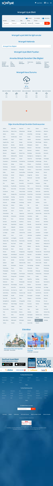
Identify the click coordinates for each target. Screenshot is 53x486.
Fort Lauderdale (22, 188)
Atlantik (29, 139)
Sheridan (21, 295)
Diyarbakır (4, 395)
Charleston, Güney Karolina (6, 161)
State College (14, 303)
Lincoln (20, 235)
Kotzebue (21, 227)
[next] (49, 344)
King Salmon (13, 224)
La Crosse (29, 227)
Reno (12, 281)
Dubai (45, 377)
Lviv (28, 380)
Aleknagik (29, 131)
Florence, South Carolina (39, 186)
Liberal (4, 235)
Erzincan (21, 395)
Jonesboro (29, 216)
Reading (37, 279)
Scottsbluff (5, 295)
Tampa (4, 306)
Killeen (4, 188)
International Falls (6, 213)
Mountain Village (39, 251)
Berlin (37, 377)
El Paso (12, 180)
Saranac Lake (22, 292)
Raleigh (21, 279)
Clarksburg (5, 166)
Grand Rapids (6, 197)
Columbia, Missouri (47, 166)
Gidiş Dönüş (45, 18)
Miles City (38, 246)
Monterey (13, 251)
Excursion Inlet (30, 183)
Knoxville (46, 224)
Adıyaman (12, 391)
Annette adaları (14, 136)
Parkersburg (5, 268)
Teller (20, 306)
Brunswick (46, 153)
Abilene (4, 128)
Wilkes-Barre (5, 320)
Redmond (5, 281)
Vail (20, 177)
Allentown (46, 131)
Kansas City (13, 221)
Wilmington (21, 320)
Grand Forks (30, 194)
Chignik (20, 164)
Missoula (21, 249)
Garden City (46, 191)
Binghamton (5, 147)
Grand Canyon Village (22, 186)
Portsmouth (46, 273)
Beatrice (45, 142)
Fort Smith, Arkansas (47, 188)
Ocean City (13, 287)
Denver (45, 172)
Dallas (4, 172)
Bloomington (46, 147)
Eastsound (29, 177)
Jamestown (13, 216)
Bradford (37, 150)
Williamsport (13, 320)
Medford (37, 243)
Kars (45, 398)
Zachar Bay (29, 323)
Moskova (38, 380)
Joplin (37, 216)
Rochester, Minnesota (6, 284)
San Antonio (38, 287)
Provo (28, 276)
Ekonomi (28, 18)
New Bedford (38, 254)
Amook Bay (29, 134)
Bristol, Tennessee (22, 153)
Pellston (21, 268)
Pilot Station (30, 271)
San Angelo (29, 287)
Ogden (12, 262)
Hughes (37, 208)
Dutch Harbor (14, 312)
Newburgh (38, 257)
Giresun (46, 395)
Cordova (29, 169)
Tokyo (20, 382)
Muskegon (5, 254)
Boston (20, 150)
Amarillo (21, 134)
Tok (36, 306)
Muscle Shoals (47, 251)
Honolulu (5, 208)
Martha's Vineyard (47, 240)
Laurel (45, 202)
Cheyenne (5, 164)
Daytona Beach (22, 172)
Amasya (29, 391)
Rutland (29, 284)
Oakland (4, 262)
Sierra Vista (13, 188)
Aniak (4, 136)
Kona (12, 218)
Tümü (26, 385)
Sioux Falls (13, 298)
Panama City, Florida (47, 265)
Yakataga (46, 320)
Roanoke (37, 281)
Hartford (37, 202)
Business (36, 18)
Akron (28, 128)
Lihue (12, 235)
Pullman (45, 276)
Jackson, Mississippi (39, 213)
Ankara (37, 391)
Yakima (4, 323)
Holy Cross (46, 205)
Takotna (37, 303)
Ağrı (20, 391)
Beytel (37, 145)
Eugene (12, 183)
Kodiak (4, 227)
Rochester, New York (47, 281)
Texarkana (29, 306)
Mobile (28, 249)
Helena (12, 205)
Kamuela (5, 221)
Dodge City (29, 175)
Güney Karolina (39, 166)
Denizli (45, 393)
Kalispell (37, 218)
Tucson (20, 309)
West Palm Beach (14, 317)
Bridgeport (13, 153)
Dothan (37, 175)
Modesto (37, 249)
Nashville (29, 254)
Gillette (4, 194)
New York (21, 257)
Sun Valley (29, 199)
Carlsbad (13, 158)
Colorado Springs (31, 166)
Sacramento (38, 284)
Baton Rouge (38, 142)
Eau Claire (38, 177)
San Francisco (6, 290)
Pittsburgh (38, 271)
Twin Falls (46, 309)
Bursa (28, 393)
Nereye (13, 20)
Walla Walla (21, 314)
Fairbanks (38, 183)
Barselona (21, 377)
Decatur (37, 172)
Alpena (4, 134)
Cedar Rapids (38, 158)
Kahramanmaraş (39, 398)
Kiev (11, 380)
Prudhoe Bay (30, 172)
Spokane (46, 298)
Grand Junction (47, 194)
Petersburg (46, 268)
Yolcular (35, 20)
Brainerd (45, 150)
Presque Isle (13, 276)
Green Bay (29, 197)
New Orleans (13, 257)
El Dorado (5, 180)
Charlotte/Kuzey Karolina (22, 161)
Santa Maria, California (6, 292)
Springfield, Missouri (14, 301)
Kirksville (29, 224)
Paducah (21, 265)
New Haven (5, 257)
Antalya (46, 391)
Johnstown (21, 216)
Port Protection (22, 273)
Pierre (20, 271)
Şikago (12, 164)
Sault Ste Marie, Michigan (39, 292)
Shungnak (38, 295)
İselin (28, 257)
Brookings (29, 153)
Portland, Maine (39, 273)
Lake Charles (6, 229)
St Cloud (29, 301)
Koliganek (13, 227)
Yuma (20, 323)
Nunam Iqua (38, 260)
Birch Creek (13, 147)
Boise (12, 150)
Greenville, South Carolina (47, 197)
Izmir (28, 398)
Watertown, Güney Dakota (6, 317)
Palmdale (38, 265)
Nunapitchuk (46, 260)
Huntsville (5, 210)
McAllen (21, 243)
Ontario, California (39, 262)
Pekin (3, 382)
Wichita (37, 317)
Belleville (21, 145)
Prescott (5, 276)
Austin (12, 142)
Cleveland (13, 166)
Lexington (46, 232)
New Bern (46, 254)
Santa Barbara (47, 290)
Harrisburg (21, 202)
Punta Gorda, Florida (6, 279)
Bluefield (5, 150)
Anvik (20, 136)
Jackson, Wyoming (31, 213)
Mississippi (21, 169)
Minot (12, 249)
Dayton (12, 172)
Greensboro (38, 197)
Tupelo (37, 309)
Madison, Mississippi (6, 240)
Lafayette (38, 227)
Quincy (12, 279)
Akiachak (21, 128)
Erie (4, 183)
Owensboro (13, 265)
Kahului (4, 218)
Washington (29, 314)
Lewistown (38, 232)
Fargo (45, 183)
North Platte (30, 260)
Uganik (20, 290)
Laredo (45, 229)
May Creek (13, 243)
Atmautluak (38, 139)
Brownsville (38, 153)
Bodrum (20, 393)
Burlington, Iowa (39, 156)
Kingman (21, 224)
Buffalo (4, 156)
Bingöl (11, 393)
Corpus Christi (39, 169)
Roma (11, 382)
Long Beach (38, 235)
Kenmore (37, 221)
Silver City (46, 295)
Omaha (29, 262)
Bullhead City (14, 156)
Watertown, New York (47, 314)
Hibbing (21, 205)
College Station (22, 166)
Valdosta (29, 312)
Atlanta (20, 139)
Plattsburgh (46, 271)
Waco (4, 314)
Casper (20, 158)
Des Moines (5, 175)
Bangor (20, 142)
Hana (45, 199)
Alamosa (45, 128)
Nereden (5, 20)
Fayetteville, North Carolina (6, 186)
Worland (29, 320)
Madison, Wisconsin (14, 240)
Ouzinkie (5, 265)
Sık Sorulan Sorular (25, 414)
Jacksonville (5, 216)
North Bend (21, 260)
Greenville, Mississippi (6, 199)
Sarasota (29, 292)
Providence (21, 276)
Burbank (21, 156)
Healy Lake (5, 205)
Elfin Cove (21, 180)
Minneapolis (5, 249)
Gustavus (21, 199)
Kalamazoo (21, 218)
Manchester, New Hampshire (22, 240)
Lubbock (29, 238)
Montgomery (22, 251)
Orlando (45, 262)
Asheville (46, 136)
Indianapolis (46, 210)
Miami (20, 246)
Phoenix (13, 271)
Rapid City (29, 279)
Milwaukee (46, 246)
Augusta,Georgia (47, 139)
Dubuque (5, 177)
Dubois (45, 175)
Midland (29, 246)
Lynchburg (38, 238)
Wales (12, 314)
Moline (45, 249)
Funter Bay (29, 191)
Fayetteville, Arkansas (14, 186)
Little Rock (29, 235)
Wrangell (37, 320)
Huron (12, 210)
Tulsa (28, 309)
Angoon (45, 134)
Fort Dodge (46, 186)
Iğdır (11, 398)
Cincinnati (46, 164)
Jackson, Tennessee (47, 213)
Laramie (37, 229)
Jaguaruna (21, 213)
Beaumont (5, 145)
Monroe (4, 251)
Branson (5, 153)
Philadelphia (5, 271)
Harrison (29, 202)
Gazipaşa (38, 395)
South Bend (38, 298)
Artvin (3, 393)
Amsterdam (4, 377)
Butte (45, 156)
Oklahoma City (22, 262)
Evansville (21, 183)
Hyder (28, 210)
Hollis (37, 205)
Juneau (45, 216)
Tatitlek (12, 306)
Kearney (29, 221)
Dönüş (28, 20)
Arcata (28, 136)
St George (38, 301)
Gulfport (13, 199)
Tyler (4, 312)
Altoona (12, 134)
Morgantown (30, 251)
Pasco (12, 268)
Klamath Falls (38, 224)
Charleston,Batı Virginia (14, 161)
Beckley (13, 145)
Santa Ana (38, 290)
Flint (28, 186)
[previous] (3, 344)
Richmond (29, 281)
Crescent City (47, 169)
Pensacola (29, 268)
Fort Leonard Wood (31, 188)
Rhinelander (21, 281)
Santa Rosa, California (14, 292)
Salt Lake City (22, 287)
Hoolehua (21, 221)
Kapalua (45, 227)
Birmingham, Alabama (22, 147)
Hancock (5, 202)
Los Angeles (13, 238)
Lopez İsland (5, 238)
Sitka (20, 298)
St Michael (5, 303)
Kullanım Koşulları (46, 414)
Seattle (12, 295)
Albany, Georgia (14, 131)
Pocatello (5, 273)
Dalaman (38, 393)
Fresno (12, 191)
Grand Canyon (22, 194)
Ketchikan (46, 221)
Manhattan (29, 240)
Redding (45, 279)
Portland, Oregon (31, 273)
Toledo (45, 306)
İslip (12, 213)
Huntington (46, 208)
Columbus (5, 169)
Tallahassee (46, 303)
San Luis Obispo (30, 290)
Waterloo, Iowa (39, 314)
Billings (45, 145)
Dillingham (21, 175)
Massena (5, 243)
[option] (14, 344)
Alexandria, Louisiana (39, 131)
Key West (5, 224)
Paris (45, 380)
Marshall (37, 240)
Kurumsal (5, 414)
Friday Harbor (22, 191)
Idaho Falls (38, 210)
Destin (37, 312)
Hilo (28, 205)
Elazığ (11, 395)
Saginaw (45, 284)
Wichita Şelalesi (47, 317)
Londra (20, 380)
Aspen (12, 139)
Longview (46, 235)
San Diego (46, 287)
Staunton (21, 303)
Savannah (46, 292)
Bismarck (29, 147)
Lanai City (13, 229)
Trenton (12, 309)
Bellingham (29, 145)
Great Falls (21, 197)
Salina (4, 287)
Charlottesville (30, 161)
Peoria (37, 268)
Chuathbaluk (38, 164)
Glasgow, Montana (14, 194)
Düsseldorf (4, 380)
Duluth (12, 177)
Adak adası (13, 128)
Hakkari (3, 398)
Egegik (45, 177)
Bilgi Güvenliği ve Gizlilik (36, 414)
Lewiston (29, 232)
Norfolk (12, 260)
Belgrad (29, 377)
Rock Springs (14, 284)
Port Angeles (14, 273)
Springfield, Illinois (6, 301)
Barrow (20, 312)
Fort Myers (38, 188)
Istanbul (20, 398)
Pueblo (37, 276)
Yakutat (12, 323)
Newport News (47, 257)
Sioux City (5, 298)
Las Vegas (5, 232)
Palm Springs (30, 265)
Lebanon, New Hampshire (22, 232)
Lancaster (21, 229)
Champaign (46, 158)
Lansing (29, 229)
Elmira (37, 180)
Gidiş (21, 20)
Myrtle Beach (14, 254)
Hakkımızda (16, 414)
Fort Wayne (5, 191)
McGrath (29, 243)
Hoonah (13, 208)
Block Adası (38, 147)
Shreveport (29, 295)
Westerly (21, 317)
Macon (45, 238)
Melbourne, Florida (47, 243)
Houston (29, 208)
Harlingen (13, 202)
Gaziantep (29, 395)
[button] (26, 111)
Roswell (21, 284)
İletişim (10, 414)
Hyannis (21, 210)
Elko (28, 180)
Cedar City (29, 158)
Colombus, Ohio (14, 169)
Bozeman (29, 150)
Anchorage (38, 134)
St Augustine (22, 301)
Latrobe (12, 232)
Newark (37, 323)
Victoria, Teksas (47, 312)
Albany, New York (6, 131)
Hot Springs (21, 208)
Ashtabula (5, 139)
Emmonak (46, 180)
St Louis (45, 301)
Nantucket (21, 254)
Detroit (12, 175)
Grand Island (38, 194)
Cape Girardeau (6, 158)
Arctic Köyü (38, 136)
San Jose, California (14, 290)
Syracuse (29, 303)
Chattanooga (38, 161)
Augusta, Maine (6, 142)
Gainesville (38, 191)
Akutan (37, 128)
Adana (3, 391)
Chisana (29, 164)
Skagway (29, 298)
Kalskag (45, 218)
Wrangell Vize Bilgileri (10, 46)
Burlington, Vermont (31, 156)
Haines (37, 199)
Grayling (13, 197)
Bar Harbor (29, 142)
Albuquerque (22, 131)
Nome (4, 260)
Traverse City (6, 309)
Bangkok (12, 377)
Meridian (13, 246)
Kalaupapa (29, 218)
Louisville (21, 238)
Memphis (5, 246)
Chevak (45, 161)
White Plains (30, 317)
